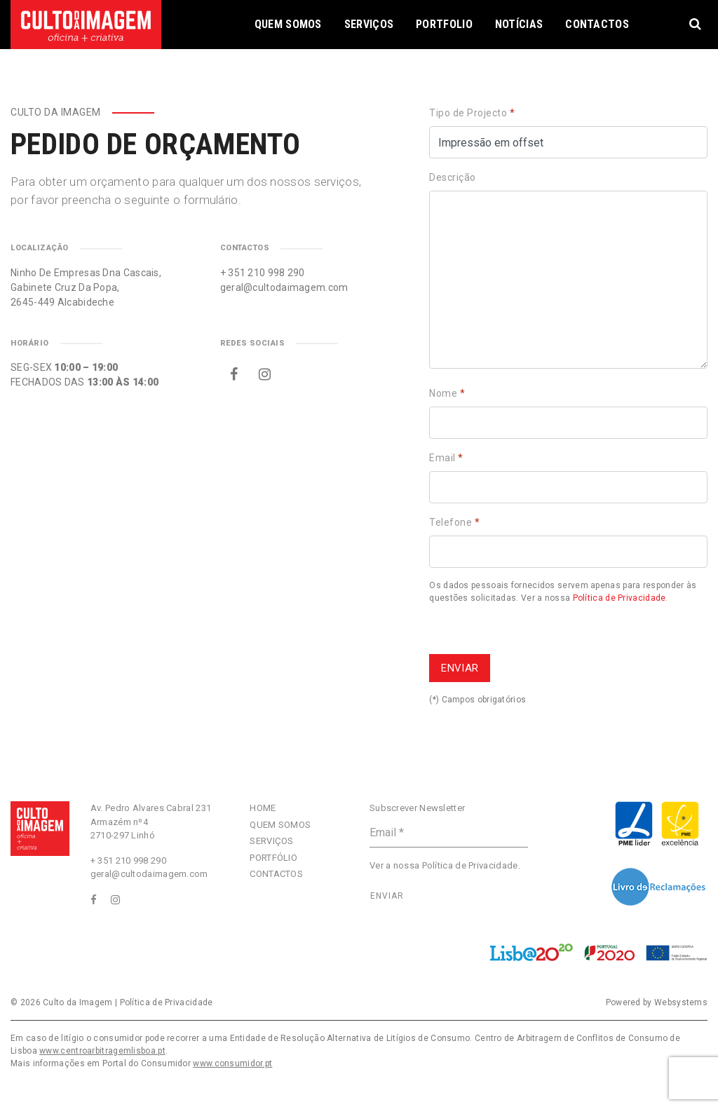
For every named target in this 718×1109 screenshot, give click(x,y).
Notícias (519, 24)
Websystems (680, 1002)
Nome (447, 393)
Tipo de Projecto (472, 112)
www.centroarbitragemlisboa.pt (102, 1051)
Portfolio (444, 24)
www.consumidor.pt (232, 1063)
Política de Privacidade (619, 598)
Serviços (368, 24)
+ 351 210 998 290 (262, 272)
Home (263, 808)
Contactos (597, 24)
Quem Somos (288, 24)
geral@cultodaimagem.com (284, 287)
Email (446, 457)
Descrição (452, 177)
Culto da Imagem (78, 1002)
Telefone (454, 522)
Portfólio (273, 857)
